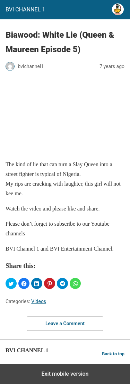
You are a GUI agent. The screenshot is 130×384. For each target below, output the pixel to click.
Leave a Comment (65, 323)
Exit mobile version (64, 374)
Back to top (113, 353)
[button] (11, 283)
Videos (38, 301)
